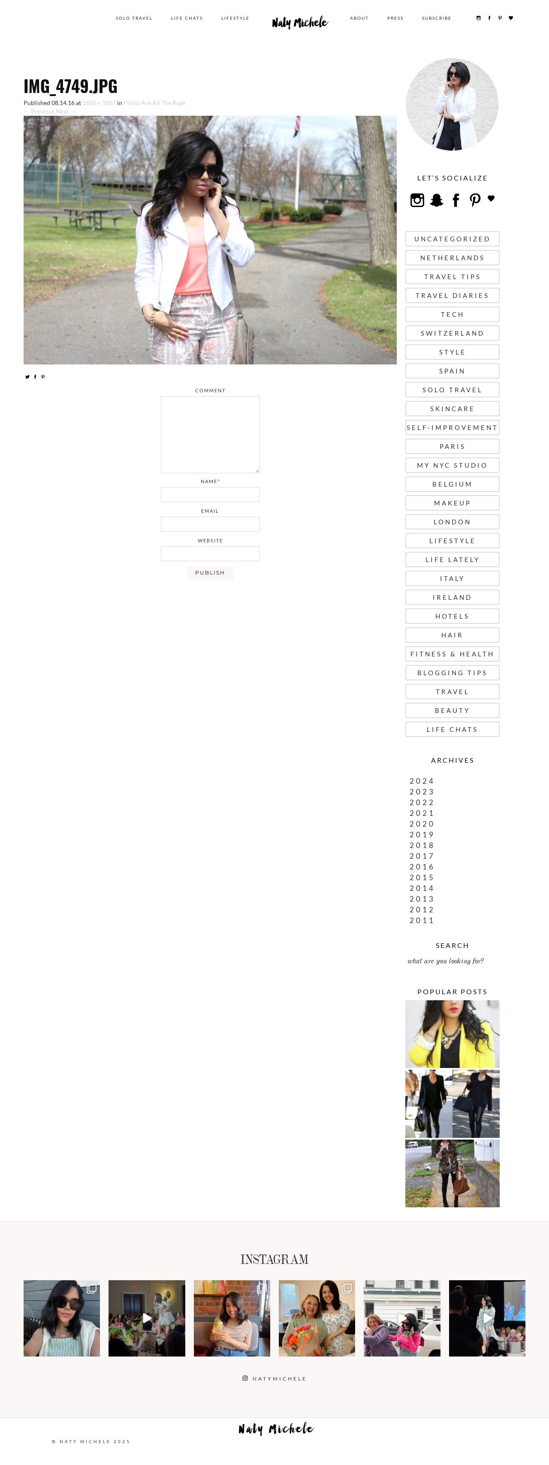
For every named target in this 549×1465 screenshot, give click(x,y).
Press (395, 18)
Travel (453, 691)
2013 (422, 898)
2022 (422, 802)
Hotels (452, 616)
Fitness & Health (452, 654)
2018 (422, 845)
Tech (453, 314)
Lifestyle (235, 18)
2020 (422, 823)
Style (452, 352)
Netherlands (452, 258)
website (210, 540)
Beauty (452, 710)
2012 (422, 909)
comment (210, 390)
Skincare (452, 408)
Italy (452, 578)
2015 (422, 877)
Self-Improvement (452, 427)
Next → (66, 111)
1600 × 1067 (99, 102)
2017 (422, 855)
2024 (422, 780)
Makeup (452, 503)
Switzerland (453, 333)
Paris (453, 446)
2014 (422, 888)
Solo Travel (134, 18)
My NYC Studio (452, 465)
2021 (422, 813)
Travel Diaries (452, 295)
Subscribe (437, 18)
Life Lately (452, 559)
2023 (422, 791)
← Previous (39, 111)
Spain (452, 371)
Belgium (452, 484)
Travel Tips (452, 276)
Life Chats (187, 18)
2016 (422, 866)
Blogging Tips (452, 673)
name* (210, 481)
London (452, 522)
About (359, 18)
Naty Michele (299, 25)
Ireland (452, 597)
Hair (452, 635)
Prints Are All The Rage (154, 102)
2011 (422, 920)
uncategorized (452, 239)
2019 (422, 834)
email (210, 511)
